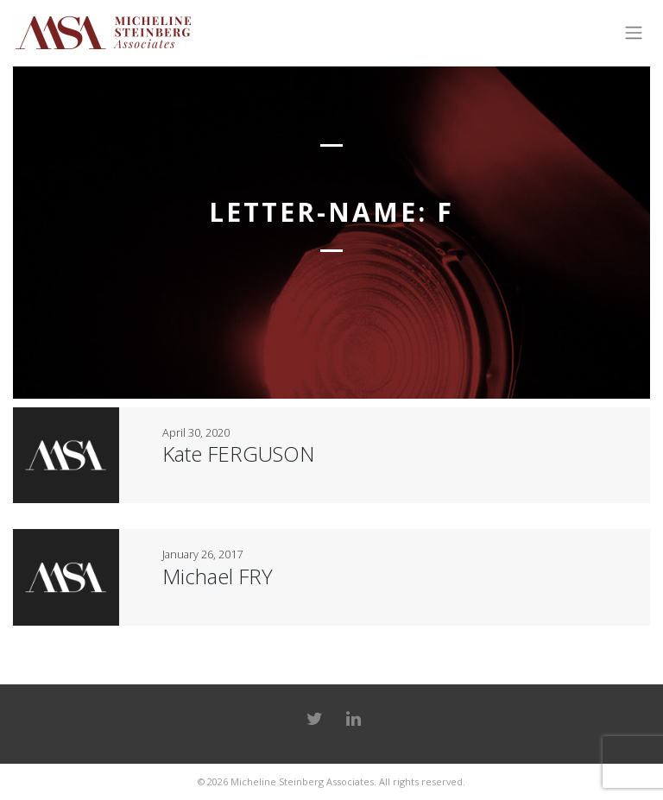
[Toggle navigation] (633, 33)
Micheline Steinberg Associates (302, 781)
